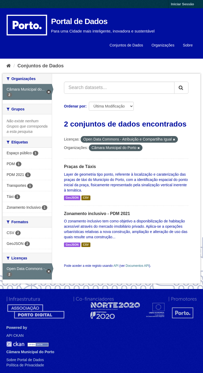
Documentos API (137, 266)
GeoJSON (72, 197)
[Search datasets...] (119, 88)
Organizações (162, 45)
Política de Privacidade (25, 365)
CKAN (15, 344)
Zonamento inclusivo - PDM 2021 (97, 213)
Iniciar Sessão (182, 4)
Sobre (188, 45)
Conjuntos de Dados (126, 45)
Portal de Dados (79, 21)
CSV (86, 197)
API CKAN (15, 335)
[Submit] (181, 88)
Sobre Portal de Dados (25, 360)
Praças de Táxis (80, 166)
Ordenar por (74, 106)
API (115, 266)
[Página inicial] (8, 65)
